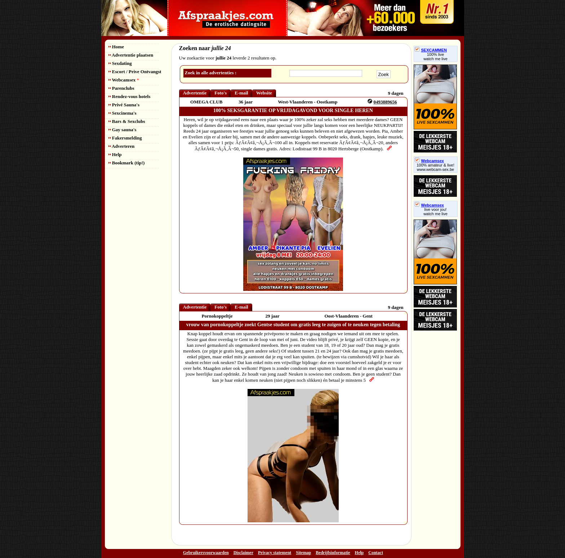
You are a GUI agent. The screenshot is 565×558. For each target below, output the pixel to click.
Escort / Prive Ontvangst (134, 71)
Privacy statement (274, 552)
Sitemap (303, 552)
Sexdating (120, 63)
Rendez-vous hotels (129, 96)
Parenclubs (121, 88)
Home (116, 46)
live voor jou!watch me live (435, 211)
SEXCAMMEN (431, 50)
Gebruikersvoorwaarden (206, 552)
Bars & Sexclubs (126, 121)
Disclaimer (243, 552)
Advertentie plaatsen (131, 55)
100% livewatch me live (435, 56)
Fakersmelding (125, 138)
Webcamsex (123, 80)
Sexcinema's (122, 113)
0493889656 (385, 102)
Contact (375, 552)
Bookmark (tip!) (126, 162)
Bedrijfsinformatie (333, 552)
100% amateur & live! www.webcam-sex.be (435, 167)
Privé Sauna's (123, 104)
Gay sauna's (122, 129)
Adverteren (121, 146)
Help (115, 154)
